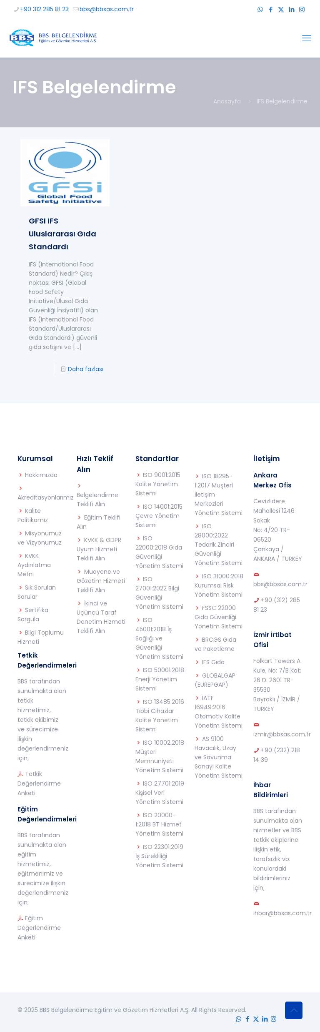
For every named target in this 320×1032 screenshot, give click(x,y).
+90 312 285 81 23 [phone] (44, 9)
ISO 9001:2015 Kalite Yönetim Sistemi (157, 484)
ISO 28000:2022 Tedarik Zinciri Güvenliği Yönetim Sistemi (218, 544)
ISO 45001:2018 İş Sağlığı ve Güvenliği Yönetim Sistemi (159, 638)
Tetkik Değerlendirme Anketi (39, 783)
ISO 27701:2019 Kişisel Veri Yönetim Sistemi (159, 792)
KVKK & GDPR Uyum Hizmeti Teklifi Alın (99, 549)
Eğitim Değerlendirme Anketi (39, 928)
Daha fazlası (85, 369)
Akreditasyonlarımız (46, 497)
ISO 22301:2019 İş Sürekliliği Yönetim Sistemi (159, 856)
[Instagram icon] (302, 9)
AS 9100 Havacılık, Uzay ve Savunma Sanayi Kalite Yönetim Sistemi (218, 757)
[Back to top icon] (293, 1010)
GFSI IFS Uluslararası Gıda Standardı (62, 234)
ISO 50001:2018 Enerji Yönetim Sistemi (159, 679)
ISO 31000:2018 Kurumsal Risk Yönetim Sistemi (219, 585)
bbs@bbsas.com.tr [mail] (107, 9)
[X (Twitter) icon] (281, 9)
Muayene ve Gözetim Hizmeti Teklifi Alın (101, 580)
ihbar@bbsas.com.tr (282, 913)
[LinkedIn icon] (291, 9)
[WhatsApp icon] (260, 9)
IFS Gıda (213, 662)
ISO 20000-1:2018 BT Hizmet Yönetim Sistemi (159, 824)
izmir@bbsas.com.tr (282, 734)
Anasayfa (227, 101)
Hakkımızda (41, 475)
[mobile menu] (307, 38)
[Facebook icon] (271, 9)
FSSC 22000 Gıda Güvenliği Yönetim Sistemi (218, 617)
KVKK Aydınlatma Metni (34, 565)
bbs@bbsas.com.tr (280, 584)
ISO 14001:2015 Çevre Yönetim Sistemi (158, 515)
